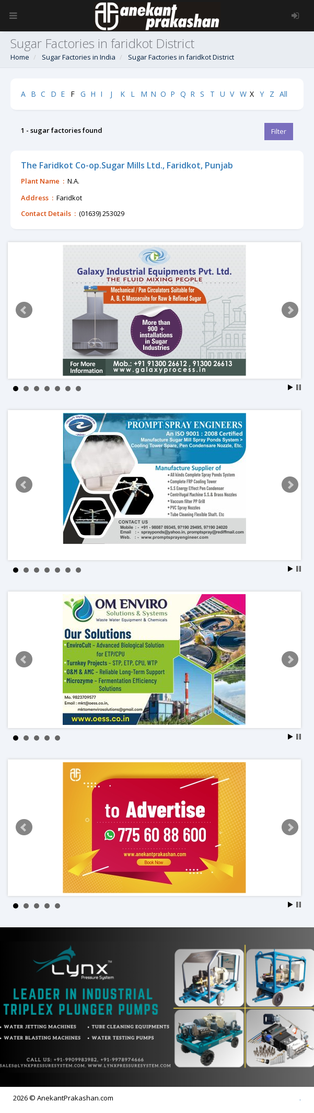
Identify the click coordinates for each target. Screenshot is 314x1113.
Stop (298, 387)
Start (290, 387)
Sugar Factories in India (78, 57)
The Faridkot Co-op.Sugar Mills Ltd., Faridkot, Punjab (127, 165)
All (283, 94)
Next (290, 310)
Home (19, 57)
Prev (24, 310)
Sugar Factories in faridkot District (181, 57)
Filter (278, 131)
